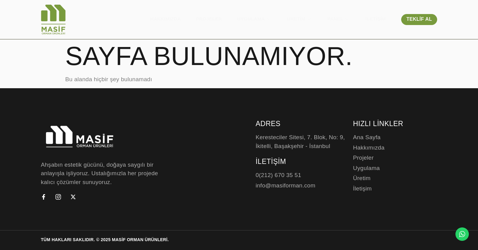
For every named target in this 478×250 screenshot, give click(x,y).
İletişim (376, 18)
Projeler (209, 18)
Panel (338, 18)
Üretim (299, 18)
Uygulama (254, 18)
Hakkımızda (165, 18)
